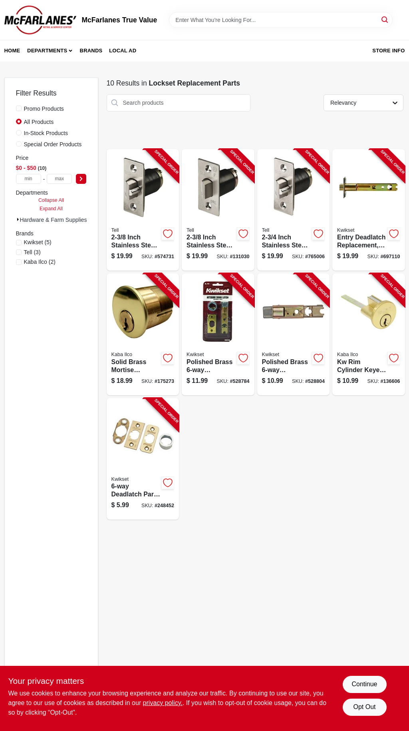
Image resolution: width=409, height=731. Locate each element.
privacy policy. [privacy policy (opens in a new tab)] (163, 702)
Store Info (388, 51)
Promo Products (44, 109)
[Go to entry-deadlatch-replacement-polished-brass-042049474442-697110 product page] (368, 210)
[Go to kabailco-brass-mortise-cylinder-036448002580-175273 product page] (143, 334)
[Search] (385, 19)
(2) (40, 262)
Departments (47, 51)
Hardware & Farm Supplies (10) (59, 220)
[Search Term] (281, 20)
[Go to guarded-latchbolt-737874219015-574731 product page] (143, 210)
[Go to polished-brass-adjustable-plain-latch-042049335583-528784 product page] (218, 334)
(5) (38, 242)
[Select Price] (81, 179)
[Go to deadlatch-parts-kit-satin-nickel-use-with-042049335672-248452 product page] (143, 459)
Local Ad (122, 51)
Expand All (51, 208)
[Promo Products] (19, 108)
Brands (91, 51)
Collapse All (51, 200)
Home (12, 51)
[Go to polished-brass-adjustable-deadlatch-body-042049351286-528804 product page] (293, 334)
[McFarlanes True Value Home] (40, 20)
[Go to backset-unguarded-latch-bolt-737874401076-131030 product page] (218, 210)
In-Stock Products (46, 133)
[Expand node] (18, 219)
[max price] (59, 179)
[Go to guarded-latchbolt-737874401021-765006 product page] (293, 210)
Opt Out (364, 706)
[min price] (28, 179)
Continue (364, 684)
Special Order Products (53, 144)
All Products (39, 122)
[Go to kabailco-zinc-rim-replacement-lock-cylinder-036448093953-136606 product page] (368, 334)
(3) (32, 252)
